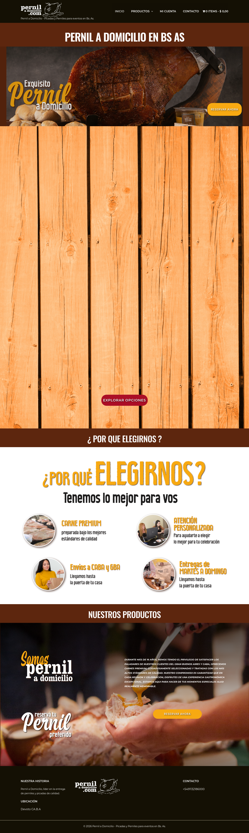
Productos (142, 11)
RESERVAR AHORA (177, 714)
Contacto (191, 11)
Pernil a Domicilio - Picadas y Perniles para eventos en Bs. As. (57, 18)
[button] (151, 11)
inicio (119, 11)
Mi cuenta (168, 11)
